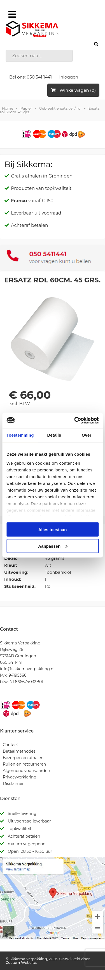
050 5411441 (11, 662)
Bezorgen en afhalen (23, 757)
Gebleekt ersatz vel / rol (60, 108)
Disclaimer (13, 783)
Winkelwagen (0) (73, 90)
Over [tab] (87, 435)
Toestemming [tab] (20, 435)
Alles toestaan (52, 529)
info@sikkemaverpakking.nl (27, 668)
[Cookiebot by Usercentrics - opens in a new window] (75, 420)
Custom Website (21, 962)
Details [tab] (54, 435)
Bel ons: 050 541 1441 (30, 77)
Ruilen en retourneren (24, 764)
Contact (10, 744)
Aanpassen (52, 545)
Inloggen (68, 77)
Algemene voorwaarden (26, 770)
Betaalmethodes (19, 751)
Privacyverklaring (19, 777)
